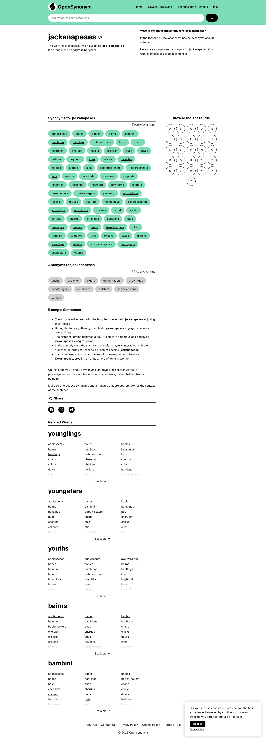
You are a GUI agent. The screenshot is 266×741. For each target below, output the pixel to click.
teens (94, 227)
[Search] (212, 18)
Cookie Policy (151, 724)
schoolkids (81, 210)
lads (54, 176)
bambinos (58, 142)
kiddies (56, 167)
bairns (113, 133)
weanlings (58, 244)
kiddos (73, 167)
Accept (197, 725)
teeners (77, 227)
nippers (137, 184)
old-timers (83, 289)
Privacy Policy (129, 724)
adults (55, 280)
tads (130, 218)
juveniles (126, 159)
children (112, 150)
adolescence (56, 559)
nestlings (77, 184)
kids (89, 167)
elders (91, 280)
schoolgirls (58, 210)
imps (92, 159)
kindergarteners (110, 167)
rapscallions (130, 193)
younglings (128, 244)
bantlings (78, 142)
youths (78, 252)
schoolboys (112, 201)
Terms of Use (172, 724)
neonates (57, 184)
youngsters (59, 252)
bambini (130, 133)
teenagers (58, 227)
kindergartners (138, 167)
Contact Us (108, 724)
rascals (56, 201)
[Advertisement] (133, 88)
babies (96, 133)
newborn (97, 184)
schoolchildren (137, 201)
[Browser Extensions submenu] (160, 7)
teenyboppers (115, 227)
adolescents (59, 133)
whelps (77, 244)
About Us (91, 724)
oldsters (104, 289)
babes (79, 133)
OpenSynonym (75, 7)
